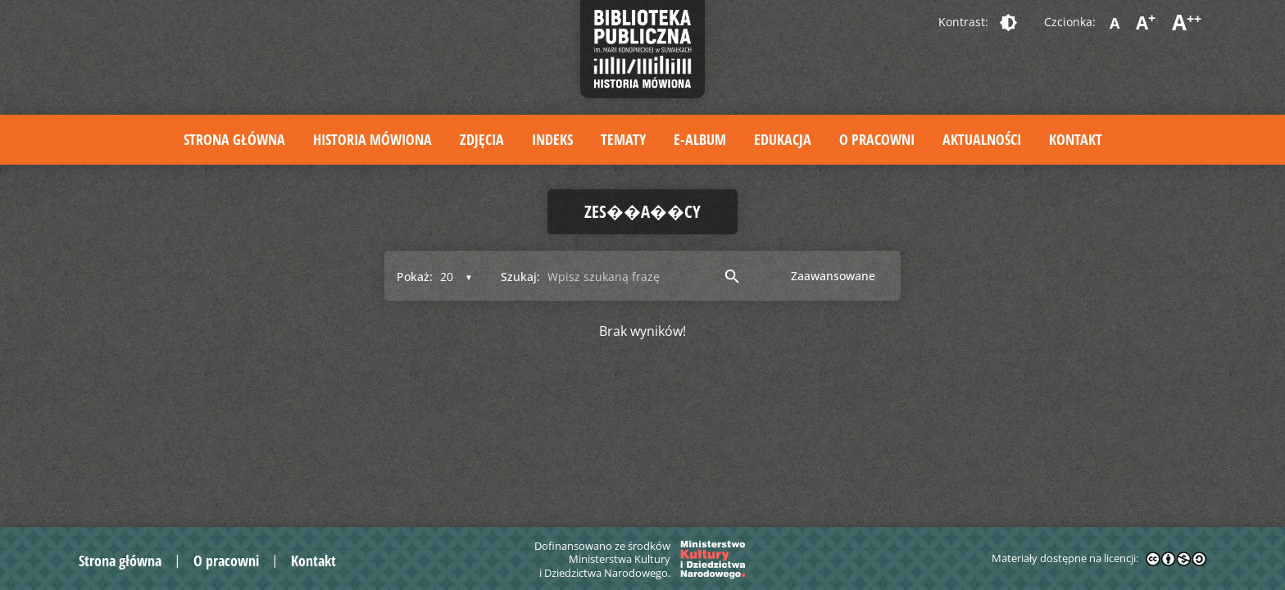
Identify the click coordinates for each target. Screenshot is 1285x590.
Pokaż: (415, 276)
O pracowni (877, 139)
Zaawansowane (833, 276)
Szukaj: (520, 276)
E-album (700, 139)
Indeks (552, 139)
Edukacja (782, 139)
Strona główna (234, 139)
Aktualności (981, 139)
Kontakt (1075, 139)
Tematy (623, 139)
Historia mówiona (372, 139)
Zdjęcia (482, 139)
